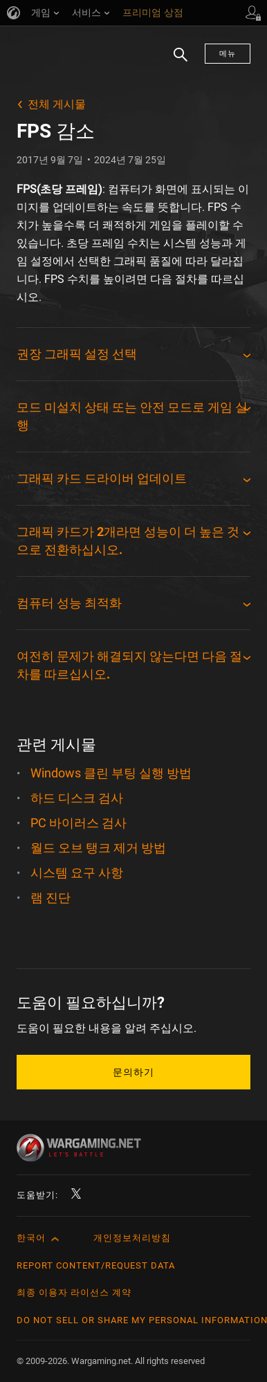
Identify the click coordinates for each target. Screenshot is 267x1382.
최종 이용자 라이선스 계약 (74, 1292)
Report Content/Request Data (96, 1265)
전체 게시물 (57, 104)
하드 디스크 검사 (76, 798)
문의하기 (133, 1072)
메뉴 (227, 53)
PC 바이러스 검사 (78, 823)
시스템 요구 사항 (76, 872)
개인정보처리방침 (132, 1238)
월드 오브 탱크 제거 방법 (98, 847)
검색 (175, 61)
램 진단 (50, 897)
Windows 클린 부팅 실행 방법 (111, 773)
